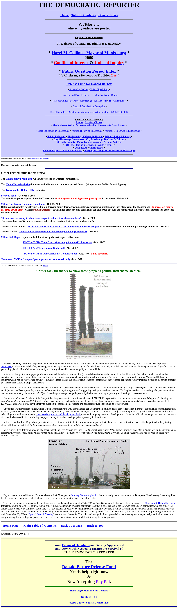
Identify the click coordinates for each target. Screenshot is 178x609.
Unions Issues (96, 147)
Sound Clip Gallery (78, 89)
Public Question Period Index (89, 71)
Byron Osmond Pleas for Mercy (75, 95)
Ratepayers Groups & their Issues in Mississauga (109, 150)
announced (6, 366)
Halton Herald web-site (18, 184)
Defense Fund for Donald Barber (89, 84)
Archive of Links (93, 122)
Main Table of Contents (40, 525)
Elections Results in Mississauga (53, 131)
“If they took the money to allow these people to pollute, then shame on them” (41, 218)
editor (45, 266)
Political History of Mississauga (87, 131)
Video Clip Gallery (99, 89)
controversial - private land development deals (58, 414)
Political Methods (56, 136)
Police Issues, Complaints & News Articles (99, 142)
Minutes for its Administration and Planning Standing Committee (53, 231)
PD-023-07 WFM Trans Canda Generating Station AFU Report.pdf (57, 242)
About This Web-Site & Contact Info (89, 602)
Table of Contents (83, 15)
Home (64, 15)
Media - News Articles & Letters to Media (74, 125)
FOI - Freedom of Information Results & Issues (88, 145)
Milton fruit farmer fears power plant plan (23, 204)
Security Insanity (66, 142)
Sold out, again (9, 195)
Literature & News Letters (111, 125)
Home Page (10, 525)
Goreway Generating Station (84, 495)
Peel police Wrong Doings (105, 95)
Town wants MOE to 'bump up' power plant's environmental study (35, 259)
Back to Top (95, 525)
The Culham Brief (117, 100)
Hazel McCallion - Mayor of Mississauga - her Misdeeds (79, 100)
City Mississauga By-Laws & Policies (105, 139)
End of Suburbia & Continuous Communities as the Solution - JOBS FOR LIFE (89, 112)
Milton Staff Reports (11, 237)
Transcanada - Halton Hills (20, 190)
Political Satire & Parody (118, 136)
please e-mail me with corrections (39, 158)
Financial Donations (76, 545)
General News (108, 15)
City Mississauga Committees (69, 139)
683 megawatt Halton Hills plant (159, 503)
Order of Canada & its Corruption (89, 106)
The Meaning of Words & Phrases (85, 136)
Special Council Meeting (41, 514)
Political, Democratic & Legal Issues (122, 131)
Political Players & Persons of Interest (62, 150)
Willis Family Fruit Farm (19, 178)
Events (79, 122)
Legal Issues (81, 147)
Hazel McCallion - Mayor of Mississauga (89, 52)
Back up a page (71, 525)
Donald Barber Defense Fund (89, 566)
